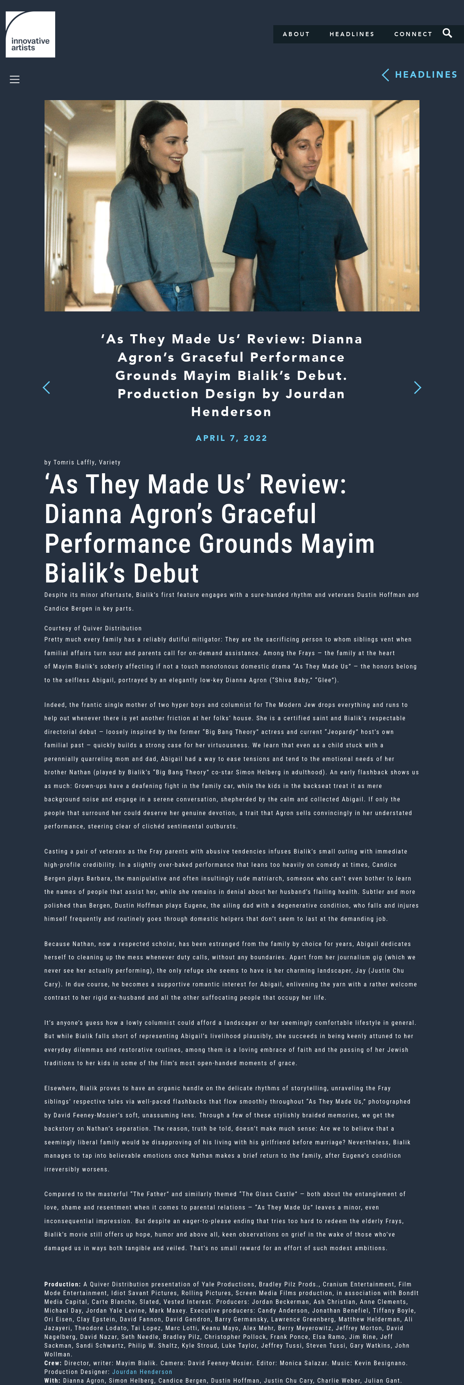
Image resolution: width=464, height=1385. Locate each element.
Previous (46, 385)
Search (448, 33)
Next (415, 383)
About (297, 34)
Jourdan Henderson (142, 1371)
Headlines (352, 34)
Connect (413, 34)
